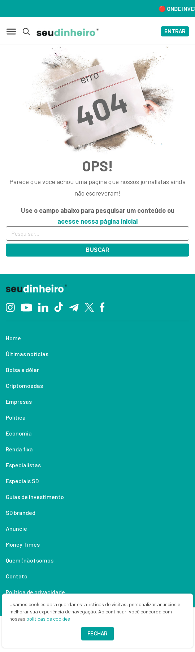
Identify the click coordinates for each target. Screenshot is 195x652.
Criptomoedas (24, 385)
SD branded (20, 512)
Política (16, 417)
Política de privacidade (35, 591)
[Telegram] (74, 307)
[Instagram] (10, 306)
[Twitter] (89, 307)
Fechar (97, 633)
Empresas (19, 401)
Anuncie (16, 528)
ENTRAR (175, 31)
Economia (19, 433)
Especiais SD (22, 480)
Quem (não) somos (29, 560)
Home (13, 337)
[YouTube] (26, 307)
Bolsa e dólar (22, 369)
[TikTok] (58, 306)
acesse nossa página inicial (97, 221)
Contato (16, 576)
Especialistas (23, 464)
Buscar (97, 249)
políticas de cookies (48, 619)
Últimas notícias (27, 353)
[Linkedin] (43, 306)
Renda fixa (19, 449)
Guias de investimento (35, 496)
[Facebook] (102, 306)
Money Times (23, 544)
